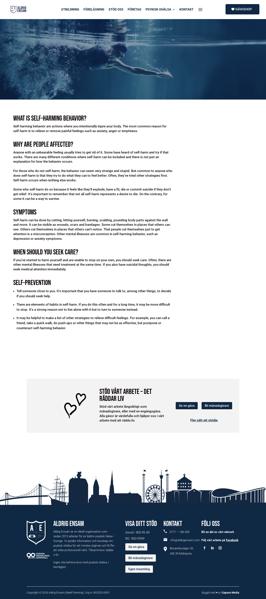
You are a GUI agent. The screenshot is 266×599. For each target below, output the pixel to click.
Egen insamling (139, 569)
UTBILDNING (70, 9)
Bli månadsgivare (217, 406)
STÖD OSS (116, 9)
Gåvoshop (243, 9)
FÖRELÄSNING (93, 9)
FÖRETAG (134, 9)
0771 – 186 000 (176, 532)
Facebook (232, 540)
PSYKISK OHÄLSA (158, 9)
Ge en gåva (187, 406)
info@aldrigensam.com (181, 540)
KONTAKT (186, 9)
